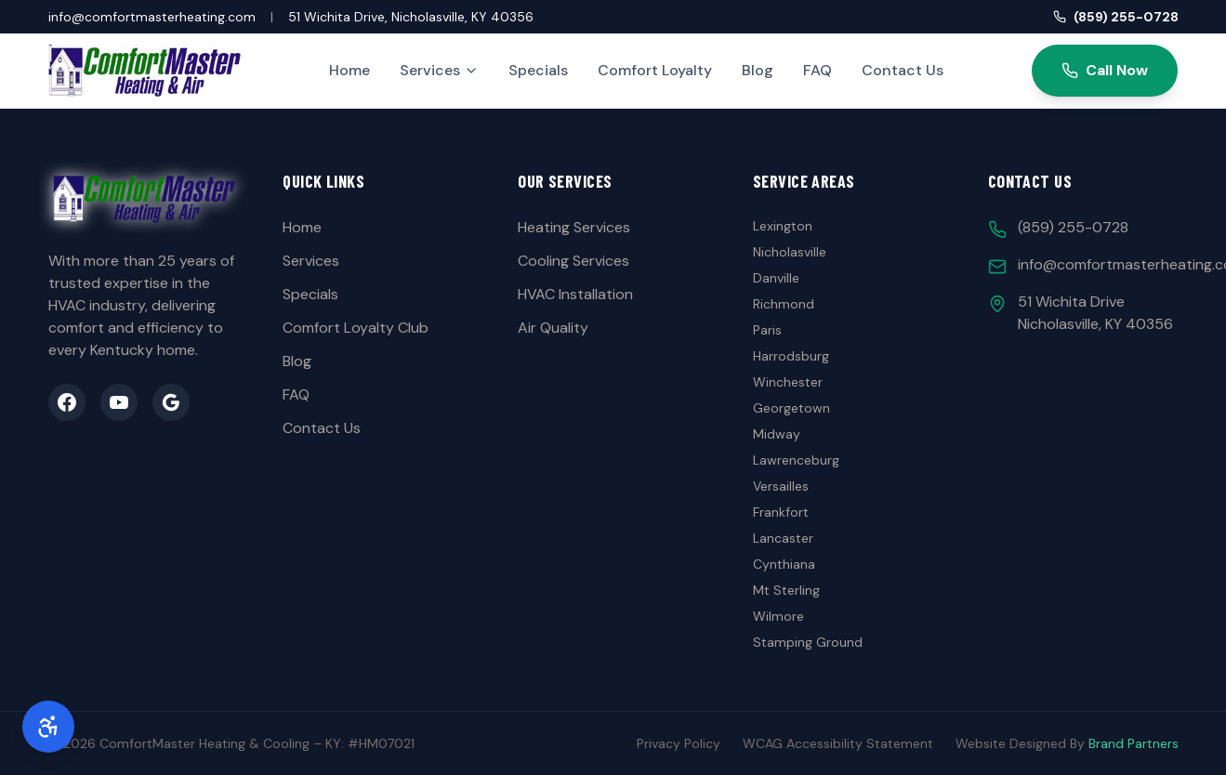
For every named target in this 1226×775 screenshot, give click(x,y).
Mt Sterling (786, 590)
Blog (757, 70)
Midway (776, 434)
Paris (767, 330)
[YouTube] (119, 402)
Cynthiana (784, 564)
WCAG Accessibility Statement (838, 743)
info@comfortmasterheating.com (152, 16)
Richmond (783, 304)
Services (439, 70)
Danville (776, 277)
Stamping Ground (808, 642)
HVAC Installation (575, 294)
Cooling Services (573, 260)
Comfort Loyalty (655, 70)
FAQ (817, 70)
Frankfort (781, 512)
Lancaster (783, 538)
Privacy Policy (678, 743)
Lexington (782, 225)
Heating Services (574, 227)
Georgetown (791, 408)
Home (349, 70)
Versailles (781, 486)
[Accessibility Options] (48, 727)
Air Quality (553, 327)
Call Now (1104, 70)
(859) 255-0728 (1116, 16)
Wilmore (778, 616)
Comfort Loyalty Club (355, 327)
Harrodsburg (791, 356)
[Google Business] (171, 402)
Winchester (788, 382)
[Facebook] (67, 402)
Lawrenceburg (796, 460)
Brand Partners (1133, 743)
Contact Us (902, 70)
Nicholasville (789, 251)
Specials (538, 70)
